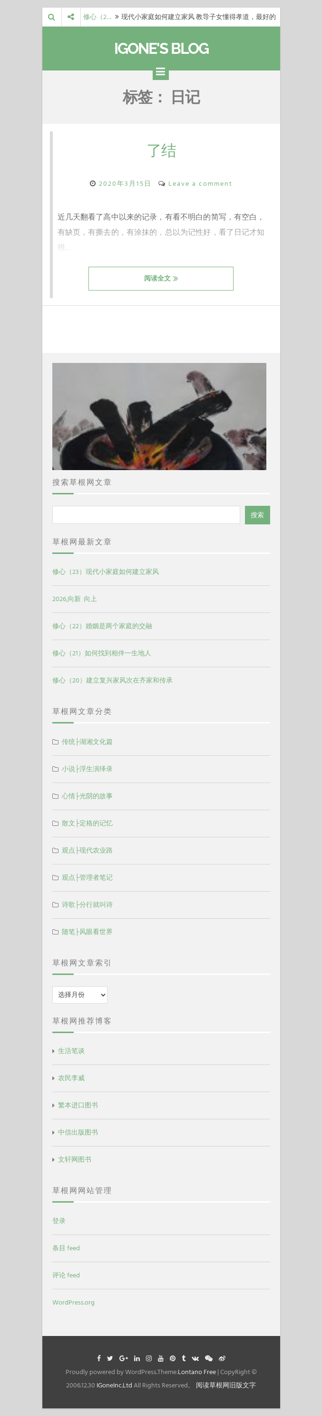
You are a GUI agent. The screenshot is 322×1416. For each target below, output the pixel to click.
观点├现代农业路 (87, 850)
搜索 (257, 515)
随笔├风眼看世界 (87, 931)
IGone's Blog (161, 48)
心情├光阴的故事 (87, 796)
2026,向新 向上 (74, 598)
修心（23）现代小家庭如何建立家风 (105, 571)
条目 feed (66, 1248)
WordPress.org (73, 1302)
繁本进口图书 (78, 1105)
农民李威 (71, 1078)
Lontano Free (197, 1371)
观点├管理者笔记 (87, 877)
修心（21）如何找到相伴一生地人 (101, 653)
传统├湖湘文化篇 (87, 741)
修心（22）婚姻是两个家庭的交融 (102, 626)
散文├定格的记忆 (87, 823)
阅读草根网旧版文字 (226, 1385)
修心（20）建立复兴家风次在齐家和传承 (112, 680)
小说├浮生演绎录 (87, 768)
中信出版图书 (78, 1132)
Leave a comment (200, 183)
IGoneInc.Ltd (114, 1385)
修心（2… (97, 16)
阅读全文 (161, 278)
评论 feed (66, 1275)
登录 (59, 1220)
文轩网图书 (74, 1159)
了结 (161, 150)
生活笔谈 (71, 1050)
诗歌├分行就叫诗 (87, 904)
